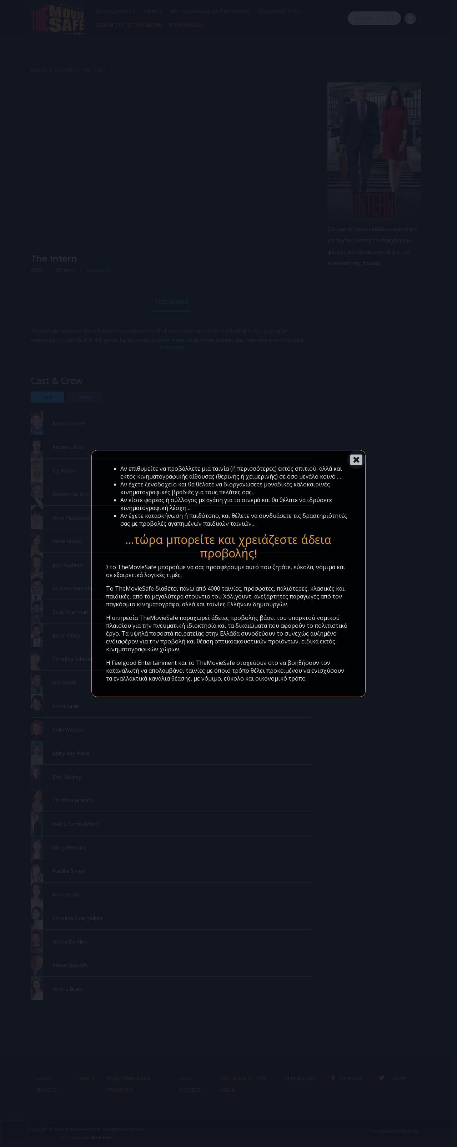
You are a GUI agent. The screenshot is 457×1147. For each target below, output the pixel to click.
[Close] (356, 459)
